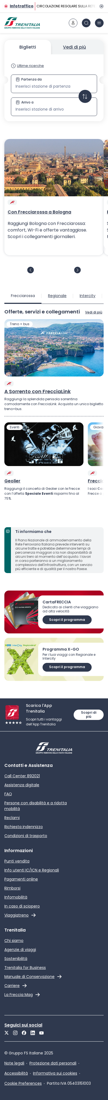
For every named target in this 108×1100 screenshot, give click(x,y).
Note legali (14, 1063)
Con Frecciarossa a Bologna (39, 212)
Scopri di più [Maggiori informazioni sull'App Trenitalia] (88, 714)
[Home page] (22, 23)
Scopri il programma (67, 619)
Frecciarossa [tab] (23, 295)
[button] (54, 95)
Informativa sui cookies (55, 1073)
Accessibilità (16, 1073)
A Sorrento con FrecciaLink (37, 392)
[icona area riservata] (73, 23)
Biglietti (27, 47)
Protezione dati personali (52, 1063)
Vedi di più (74, 47)
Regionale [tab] (57, 295)
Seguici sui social (23, 1025)
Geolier (12, 481)
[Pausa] (100, 6)
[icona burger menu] (99, 23)
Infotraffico (22, 6)
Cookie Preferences (23, 1083)
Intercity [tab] (87, 295)
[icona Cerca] (86, 23)
